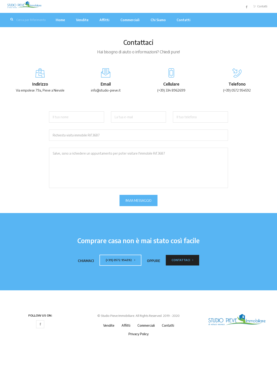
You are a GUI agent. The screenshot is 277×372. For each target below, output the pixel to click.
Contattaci (182, 260)
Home (60, 20)
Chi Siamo (158, 20)
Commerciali (130, 20)
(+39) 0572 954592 (120, 260)
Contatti (260, 6)
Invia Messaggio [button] (138, 200)
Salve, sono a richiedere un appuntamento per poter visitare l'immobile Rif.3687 (138, 168)
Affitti (104, 20)
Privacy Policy (138, 334)
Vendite (82, 20)
